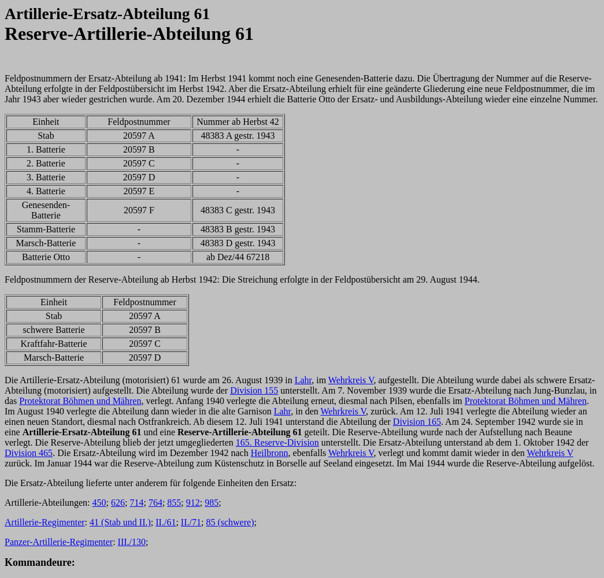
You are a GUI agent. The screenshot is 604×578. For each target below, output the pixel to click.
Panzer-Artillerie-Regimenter (59, 542)
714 (136, 502)
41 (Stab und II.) (120, 522)
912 (193, 502)
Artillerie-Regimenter (45, 522)
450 (99, 502)
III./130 (132, 542)
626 (118, 502)
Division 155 (254, 390)
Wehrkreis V (351, 380)
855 (174, 502)
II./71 (191, 522)
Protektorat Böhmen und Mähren (80, 401)
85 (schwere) (230, 522)
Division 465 (29, 453)
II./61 (165, 522)
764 (155, 502)
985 (211, 502)
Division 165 (417, 422)
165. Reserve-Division (277, 442)
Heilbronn (269, 453)
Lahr (303, 380)
